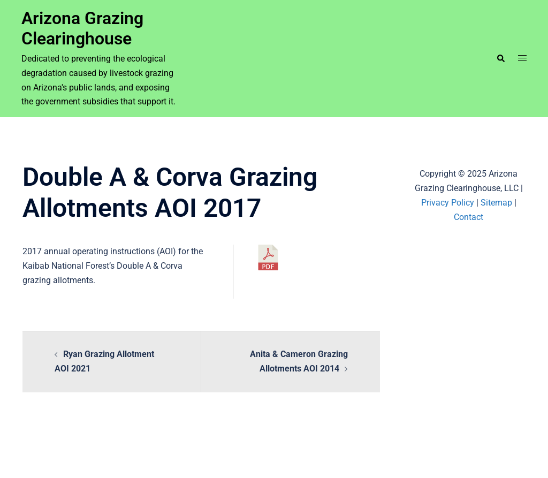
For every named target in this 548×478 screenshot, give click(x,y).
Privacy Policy (447, 203)
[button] (500, 58)
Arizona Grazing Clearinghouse (82, 28)
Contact (468, 217)
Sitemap (496, 203)
